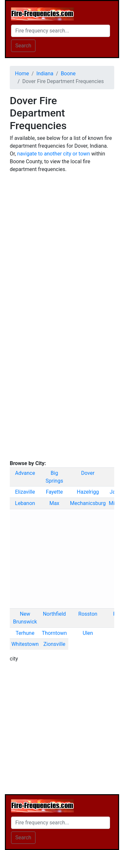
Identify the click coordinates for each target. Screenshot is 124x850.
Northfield (54, 614)
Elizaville (25, 492)
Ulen (88, 633)
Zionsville (54, 644)
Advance (25, 473)
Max (54, 503)
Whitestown (25, 644)
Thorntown (54, 633)
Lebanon (25, 503)
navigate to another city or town (53, 154)
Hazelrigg (88, 492)
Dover (87, 473)
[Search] (60, 31)
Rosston (88, 614)
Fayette (54, 492)
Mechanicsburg (88, 503)
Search (23, 46)
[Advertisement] (62, 240)
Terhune (25, 633)
